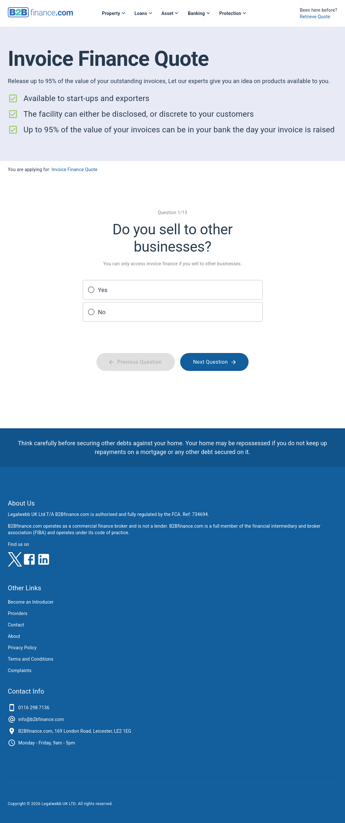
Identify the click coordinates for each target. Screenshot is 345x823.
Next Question (214, 362)
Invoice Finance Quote (74, 169)
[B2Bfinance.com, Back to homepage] (40, 15)
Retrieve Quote (315, 16)
